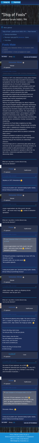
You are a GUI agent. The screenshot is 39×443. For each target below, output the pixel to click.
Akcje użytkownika (30, 57)
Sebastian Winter (15, 62)
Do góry (4, 422)
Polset (11, 169)
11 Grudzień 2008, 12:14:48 (9, 204)
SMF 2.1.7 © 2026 (14, 438)
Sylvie (26, 37)
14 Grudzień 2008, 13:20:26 (9, 387)
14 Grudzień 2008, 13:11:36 (9, 361)
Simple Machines (24, 438)
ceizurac (12, 307)
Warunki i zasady (18, 434)
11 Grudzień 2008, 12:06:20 (9, 176)
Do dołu (4, 56)
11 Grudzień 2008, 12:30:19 (9, 234)
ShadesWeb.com (24, 440)
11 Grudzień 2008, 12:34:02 (9, 286)
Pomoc (11, 434)
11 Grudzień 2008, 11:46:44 (9, 71)
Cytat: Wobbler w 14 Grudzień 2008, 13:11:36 (18, 392)
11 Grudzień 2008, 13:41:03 (9, 314)
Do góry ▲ (26, 434)
